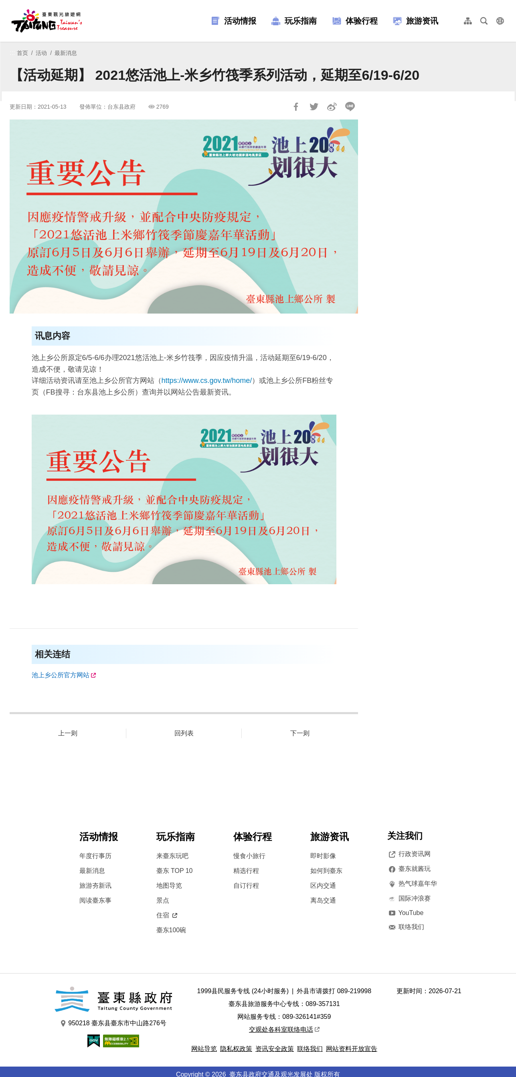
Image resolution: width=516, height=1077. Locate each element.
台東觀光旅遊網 (47, 21)
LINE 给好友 (350, 107)
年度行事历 (95, 855)
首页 (22, 53)
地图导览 (169, 885)
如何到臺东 (326, 870)
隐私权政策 (236, 1048)
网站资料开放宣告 (351, 1048)
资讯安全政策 (274, 1048)
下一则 (300, 733)
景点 (162, 900)
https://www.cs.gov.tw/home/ (207, 381)
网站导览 (204, 1048)
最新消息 (66, 53)
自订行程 (246, 885)
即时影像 (323, 855)
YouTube (405, 912)
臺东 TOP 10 (174, 870)
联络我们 (405, 927)
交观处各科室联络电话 (284, 1029)
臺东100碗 (171, 930)
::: (12, 52)
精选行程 (246, 870)
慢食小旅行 (249, 855)
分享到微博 (332, 107)
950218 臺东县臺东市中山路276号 (113, 1023)
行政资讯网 (409, 854)
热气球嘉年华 (412, 883)
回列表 (184, 733)
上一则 (67, 733)
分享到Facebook (296, 107)
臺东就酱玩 (409, 869)
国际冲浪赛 (409, 898)
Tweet (314, 107)
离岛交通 (323, 900)
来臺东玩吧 (172, 855)
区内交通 (323, 885)
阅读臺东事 (95, 900)
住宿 (166, 915)
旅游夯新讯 (95, 885)
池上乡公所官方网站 (60, 675)
